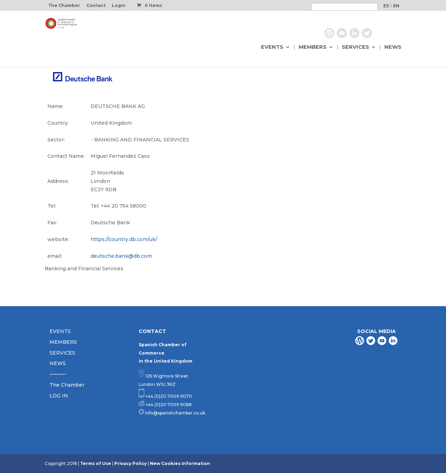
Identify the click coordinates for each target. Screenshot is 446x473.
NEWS (392, 48)
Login (118, 5)
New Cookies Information (180, 463)
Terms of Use (95, 463)
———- (57, 374)
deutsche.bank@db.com (121, 256)
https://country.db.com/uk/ (124, 239)
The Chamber (64, 5)
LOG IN (58, 396)
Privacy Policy (130, 463)
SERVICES (355, 48)
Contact (96, 5)
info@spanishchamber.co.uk (174, 413)
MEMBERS (312, 48)
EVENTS (272, 48)
